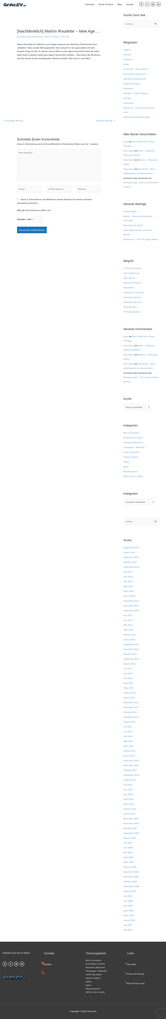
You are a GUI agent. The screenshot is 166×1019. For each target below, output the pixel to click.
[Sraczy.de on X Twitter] (147, 4)
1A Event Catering (131, 268)
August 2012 (129, 663)
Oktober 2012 (130, 654)
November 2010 (131, 765)
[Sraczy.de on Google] (153, 4)
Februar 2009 (129, 867)
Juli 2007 (127, 925)
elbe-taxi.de (128, 278)
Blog (120, 4)
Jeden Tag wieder (131, 452)
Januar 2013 (129, 639)
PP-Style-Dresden (131, 311)
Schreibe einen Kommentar (29, 36)
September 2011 (131, 717)
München (127, 59)
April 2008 (128, 910)
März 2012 (128, 688)
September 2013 (131, 610)
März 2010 (128, 804)
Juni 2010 (128, 789)
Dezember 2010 (131, 760)
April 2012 (128, 683)
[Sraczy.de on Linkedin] (158, 4)
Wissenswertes (130, 471)
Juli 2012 (127, 668)
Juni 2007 (128, 930)
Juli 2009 (127, 842)
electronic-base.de (132, 282)
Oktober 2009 (130, 828)
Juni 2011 (128, 731)
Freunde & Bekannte (133, 442)
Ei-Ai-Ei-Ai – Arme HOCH (135, 69)
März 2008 (128, 915)
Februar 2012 (129, 692)
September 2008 (131, 886)
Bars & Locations (131, 432)
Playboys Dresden (131, 83)
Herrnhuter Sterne (132, 297)
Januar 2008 (129, 920)
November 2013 (131, 605)
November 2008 (131, 876)
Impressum (128, 103)
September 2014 (131, 567)
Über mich (131, 964)
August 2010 (129, 779)
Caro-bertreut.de (131, 273)
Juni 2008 (128, 900)
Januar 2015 (129, 552)
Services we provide (135, 974)
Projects (127, 49)
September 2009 (131, 833)
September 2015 (131, 547)
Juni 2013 (128, 620)
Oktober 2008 (130, 881)
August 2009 (129, 838)
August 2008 (129, 891)
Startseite (89, 4)
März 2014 (128, 591)
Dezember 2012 (131, 644)
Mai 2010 (128, 794)
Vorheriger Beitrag (13, 120)
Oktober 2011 (130, 712)
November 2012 (131, 649)
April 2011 (128, 741)
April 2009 (128, 857)
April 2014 (128, 586)
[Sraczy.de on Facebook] (141, 4)
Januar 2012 (129, 697)
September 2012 (131, 659)
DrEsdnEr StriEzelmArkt (134, 78)
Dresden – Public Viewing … (136, 93)
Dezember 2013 (131, 600)
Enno (125, 141)
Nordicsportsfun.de (132, 302)
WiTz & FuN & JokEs (133, 476)
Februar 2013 (129, 634)
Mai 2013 (128, 625)
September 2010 (131, 775)
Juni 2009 (128, 847)
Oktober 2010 (130, 770)
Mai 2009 (128, 852)
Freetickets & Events (133, 437)
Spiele (126, 461)
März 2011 (128, 746)
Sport (126, 466)
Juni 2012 (128, 673)
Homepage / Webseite (134, 447)
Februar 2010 (129, 809)
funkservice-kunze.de (133, 292)
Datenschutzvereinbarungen (136, 117)
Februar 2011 (129, 750)
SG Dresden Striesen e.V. (135, 74)
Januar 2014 (129, 596)
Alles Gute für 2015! (132, 225)
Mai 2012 (128, 678)
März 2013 (128, 629)
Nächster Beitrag (105, 120)
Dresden (127, 54)
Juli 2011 (127, 726)
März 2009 (128, 862)
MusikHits (128, 88)
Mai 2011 (128, 736)
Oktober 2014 (130, 562)
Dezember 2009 (131, 818)
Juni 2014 (128, 576)
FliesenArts (128, 287)
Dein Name (128, 150)
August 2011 (129, 721)
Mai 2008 (128, 905)
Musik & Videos (106, 4)
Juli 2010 (127, 784)
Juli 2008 (127, 896)
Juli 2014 (127, 571)
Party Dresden (130, 307)
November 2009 (131, 823)
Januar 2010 (129, 813)
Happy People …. (131, 211)
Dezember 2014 (131, 557)
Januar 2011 (129, 755)
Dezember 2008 (131, 871)
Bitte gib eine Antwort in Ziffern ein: (34, 210)
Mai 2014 (128, 581)
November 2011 (131, 707)
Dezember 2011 (131, 702)
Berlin (126, 64)
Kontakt (129, 4)
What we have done (136, 983)
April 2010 (128, 799)
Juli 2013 (127, 615)
